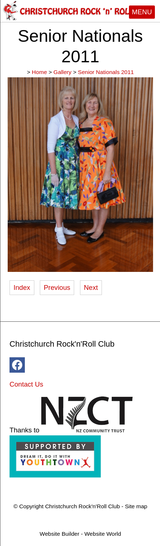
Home (39, 72)
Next (91, 287)
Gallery (62, 72)
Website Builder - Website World (80, 534)
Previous (57, 287)
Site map (136, 506)
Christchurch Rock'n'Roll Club (82, 506)
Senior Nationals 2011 (106, 72)
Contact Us (26, 384)
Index (22, 287)
